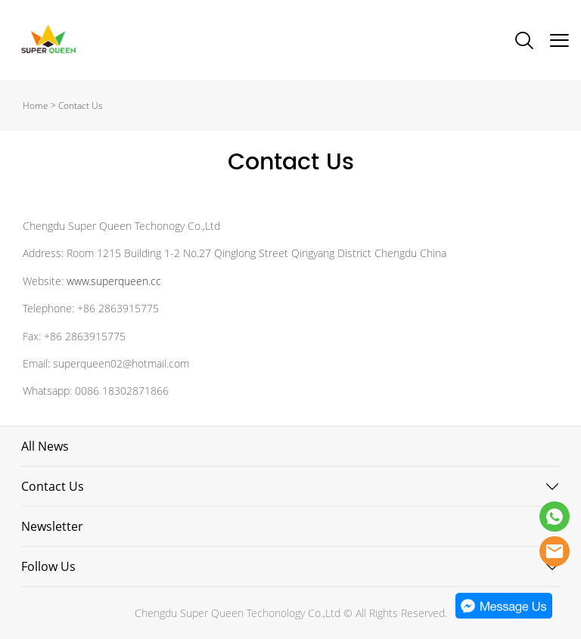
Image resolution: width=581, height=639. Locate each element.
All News (45, 446)
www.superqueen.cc (114, 281)
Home (35, 105)
